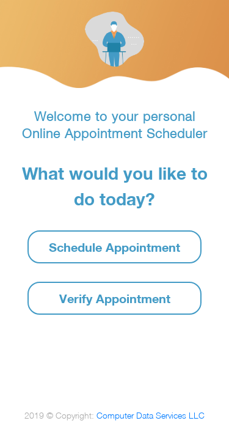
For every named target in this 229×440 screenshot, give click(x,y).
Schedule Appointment (114, 247)
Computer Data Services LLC (150, 415)
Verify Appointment (114, 298)
